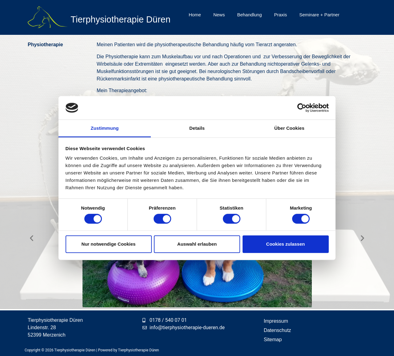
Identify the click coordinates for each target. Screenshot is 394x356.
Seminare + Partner (319, 14)
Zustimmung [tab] (105, 128)
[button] (31, 238)
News (219, 14)
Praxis (280, 14)
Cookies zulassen (285, 244)
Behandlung (249, 14)
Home (195, 14)
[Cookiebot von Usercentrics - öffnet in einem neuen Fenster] (302, 108)
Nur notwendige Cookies (109, 244)
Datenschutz (277, 330)
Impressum (276, 321)
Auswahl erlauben (197, 244)
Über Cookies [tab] (289, 128)
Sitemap (273, 339)
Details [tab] (197, 128)
